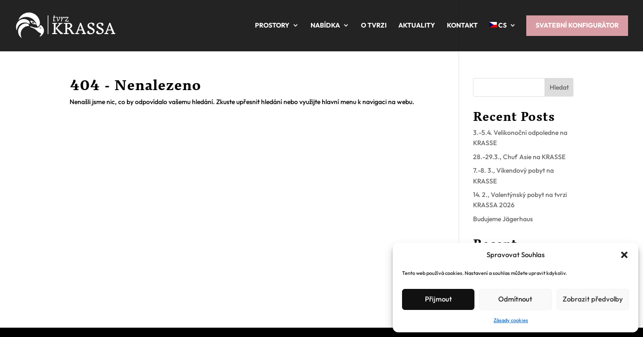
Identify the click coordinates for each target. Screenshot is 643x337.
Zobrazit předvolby (593, 299)
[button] (624, 255)
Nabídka (325, 25)
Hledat (559, 87)
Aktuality (416, 25)
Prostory (272, 25)
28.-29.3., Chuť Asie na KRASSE (519, 157)
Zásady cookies (511, 320)
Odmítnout (515, 299)
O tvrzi (374, 25)
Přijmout (438, 299)
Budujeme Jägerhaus (503, 219)
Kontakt (462, 25)
